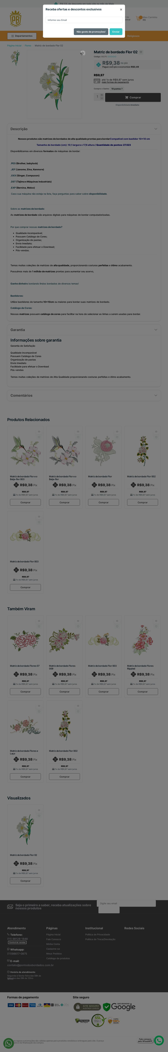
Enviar (116, 31)
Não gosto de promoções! (91, 31)
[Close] (121, 9)
